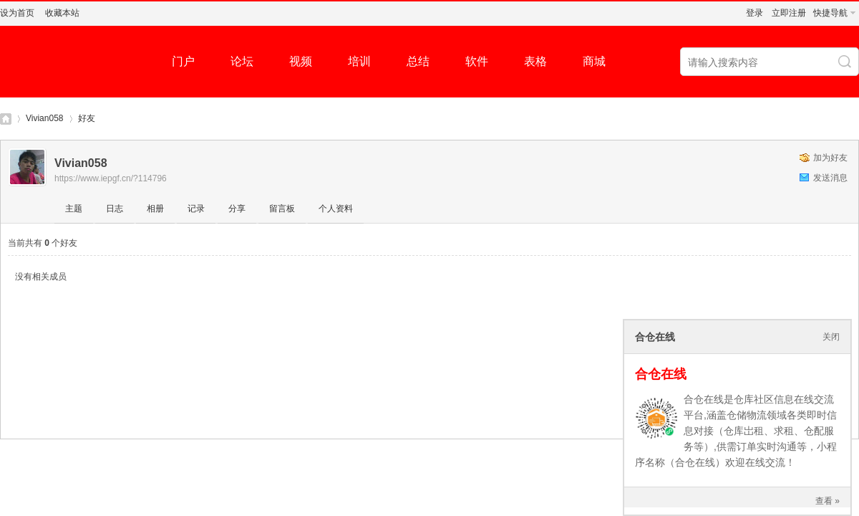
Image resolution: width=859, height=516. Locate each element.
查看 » (827, 501)
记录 (196, 209)
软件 (476, 61)
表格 (535, 61)
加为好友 (830, 158)
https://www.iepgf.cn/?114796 (110, 178)
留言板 (282, 209)
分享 (237, 209)
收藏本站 (62, 13)
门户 (183, 61)
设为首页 (17, 13)
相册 (155, 209)
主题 (73, 209)
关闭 (831, 337)
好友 (86, 118)
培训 (359, 61)
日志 (114, 209)
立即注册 (789, 13)
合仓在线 (660, 374)
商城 (594, 61)
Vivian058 (45, 118)
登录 (754, 13)
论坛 (241, 61)
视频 (300, 61)
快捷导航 (830, 13)
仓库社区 (5, 118)
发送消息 (830, 178)
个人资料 (336, 209)
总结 (418, 61)
